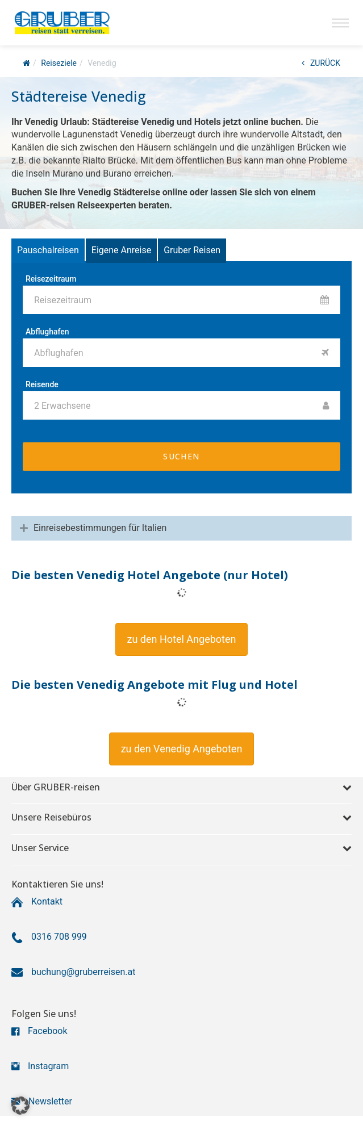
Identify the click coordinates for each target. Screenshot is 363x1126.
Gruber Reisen (192, 250)
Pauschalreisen (48, 250)
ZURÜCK (321, 63)
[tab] (181, 528)
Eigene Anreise (121, 250)
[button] (181, 639)
